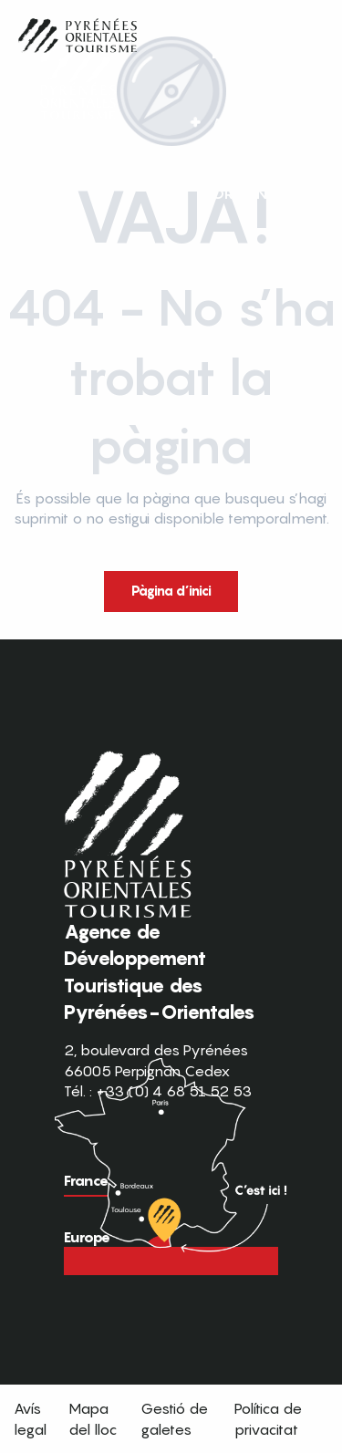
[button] (295, 159)
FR (256, 158)
